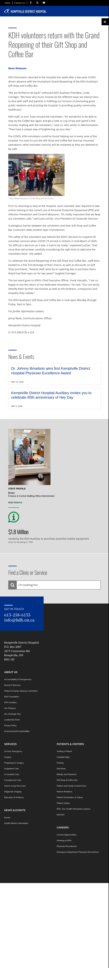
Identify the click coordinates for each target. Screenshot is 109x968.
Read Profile (15, 502)
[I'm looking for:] (54, 584)
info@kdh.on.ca (19, 620)
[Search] (12, 584)
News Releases (17, 68)
